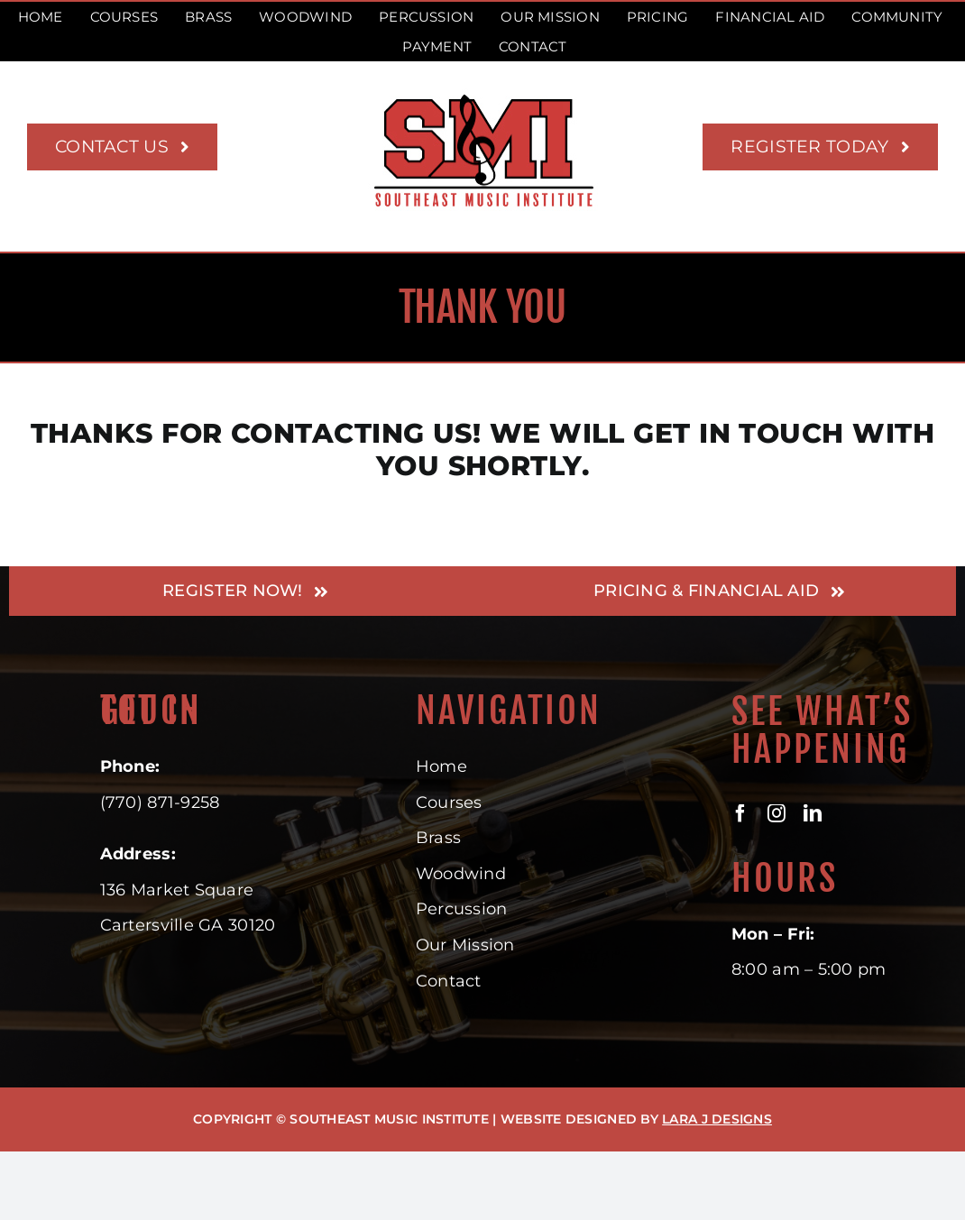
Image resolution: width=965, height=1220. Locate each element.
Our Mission (465, 945)
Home (441, 766)
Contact (449, 981)
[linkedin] (813, 813)
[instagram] (776, 813)
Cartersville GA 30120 (188, 925)
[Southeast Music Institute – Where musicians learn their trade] (483, 96)
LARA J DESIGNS (717, 1119)
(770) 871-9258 (160, 802)
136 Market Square (177, 890)
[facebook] (740, 813)
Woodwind (461, 874)
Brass (438, 838)
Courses (449, 802)
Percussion (462, 909)
